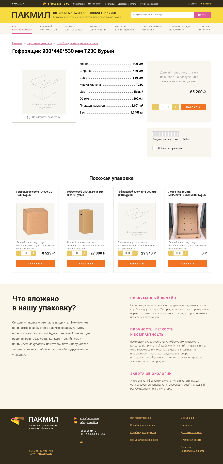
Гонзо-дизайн (45, 453)
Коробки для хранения (142, 425)
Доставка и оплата (127, 3)
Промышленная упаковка (144, 439)
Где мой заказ (94, 3)
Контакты (110, 3)
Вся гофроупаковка (140, 417)
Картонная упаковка (39, 43)
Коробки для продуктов (143, 432)
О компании (79, 3)
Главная (17, 43)
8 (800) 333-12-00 (58, 3)
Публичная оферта (149, 3)
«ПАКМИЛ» (36, 451)
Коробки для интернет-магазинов (77, 43)
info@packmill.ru (89, 422)
